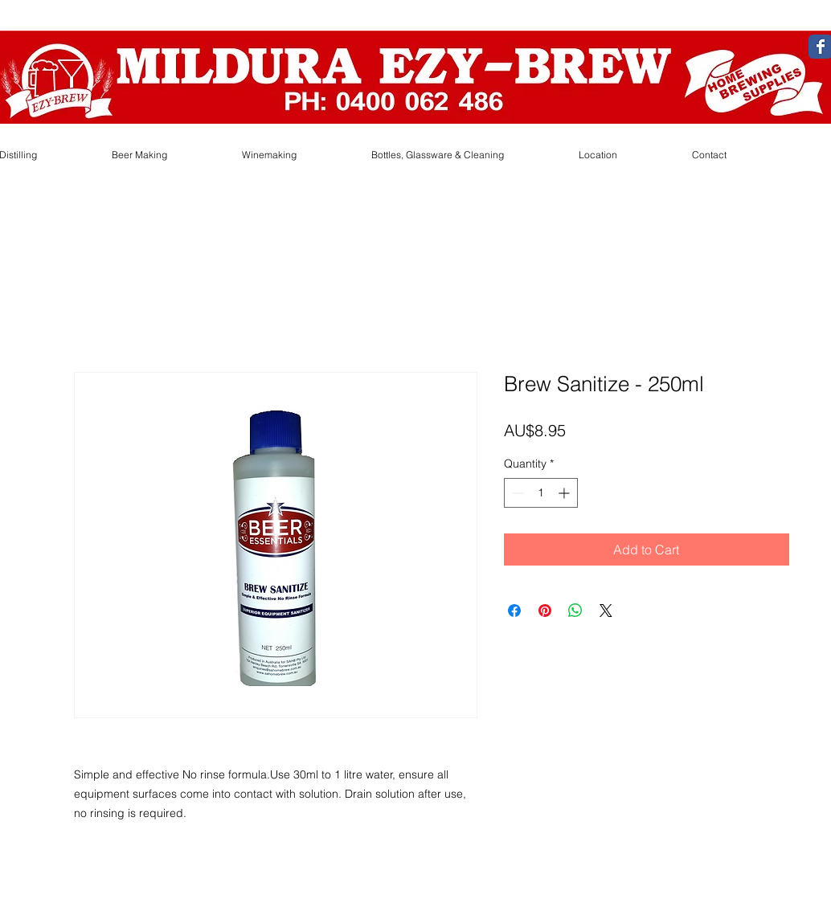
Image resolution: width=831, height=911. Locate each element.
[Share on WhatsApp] (575, 610)
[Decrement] (516, 493)
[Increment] (565, 493)
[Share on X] (606, 610)
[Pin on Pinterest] (545, 610)
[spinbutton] (540, 493)
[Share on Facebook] (514, 610)
